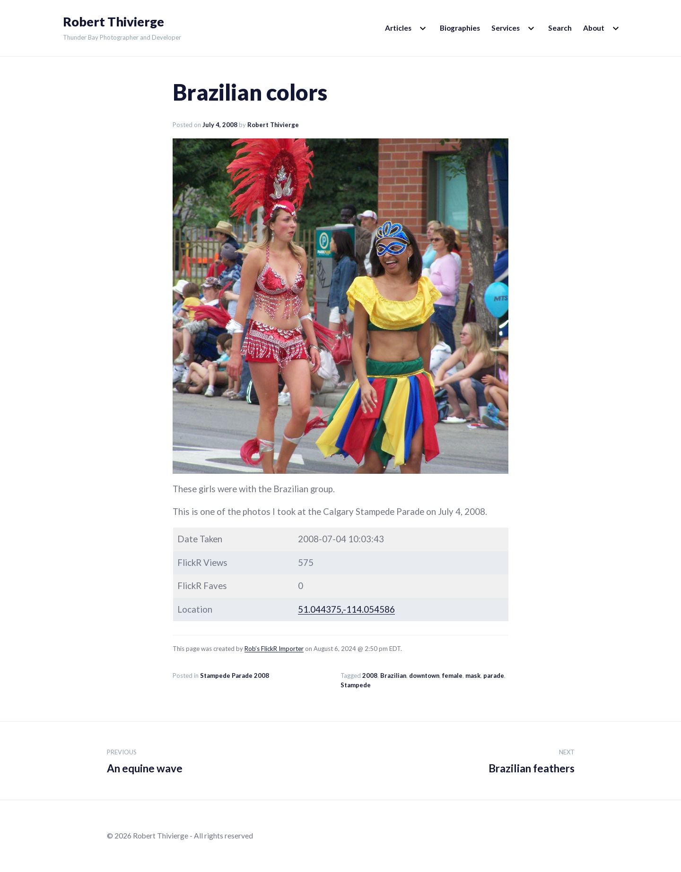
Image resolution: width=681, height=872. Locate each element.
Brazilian (393, 675)
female (452, 675)
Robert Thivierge (113, 21)
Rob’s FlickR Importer (274, 648)
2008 (369, 675)
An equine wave (145, 759)
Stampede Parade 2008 (234, 675)
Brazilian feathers (532, 759)
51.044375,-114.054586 (346, 609)
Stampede (355, 685)
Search (560, 28)
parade (493, 675)
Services (505, 28)
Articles (398, 28)
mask (472, 675)
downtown (424, 675)
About (593, 28)
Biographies (460, 28)
